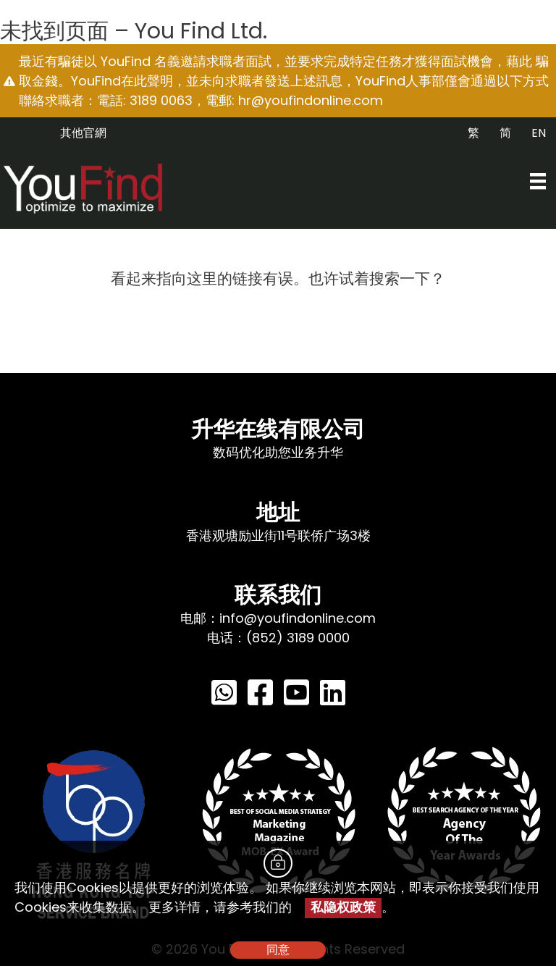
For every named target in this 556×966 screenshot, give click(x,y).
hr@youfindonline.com (310, 100)
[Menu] (538, 181)
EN (538, 133)
